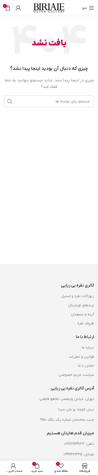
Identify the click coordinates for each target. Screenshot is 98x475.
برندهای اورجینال (81, 305)
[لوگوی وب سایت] (49, 7)
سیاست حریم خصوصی (76, 374)
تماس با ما (86, 365)
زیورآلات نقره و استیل (77, 296)
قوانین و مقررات (81, 356)
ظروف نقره (85, 323)
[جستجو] (49, 101)
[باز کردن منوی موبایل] (88, 8)
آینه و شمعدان (82, 314)
